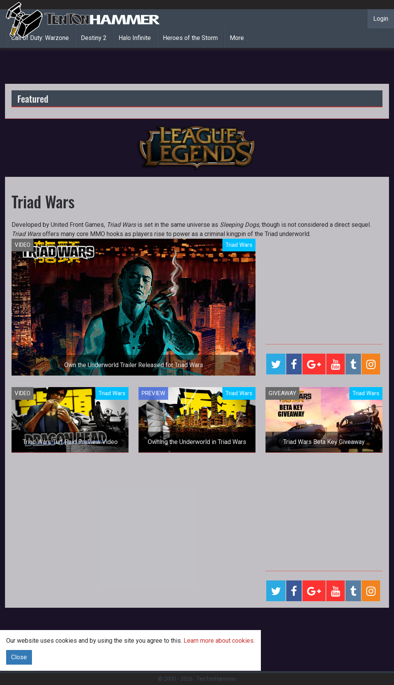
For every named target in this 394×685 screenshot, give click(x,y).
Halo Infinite (135, 38)
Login (380, 18)
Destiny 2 (94, 38)
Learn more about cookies (219, 640)
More (237, 38)
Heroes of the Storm (190, 38)
